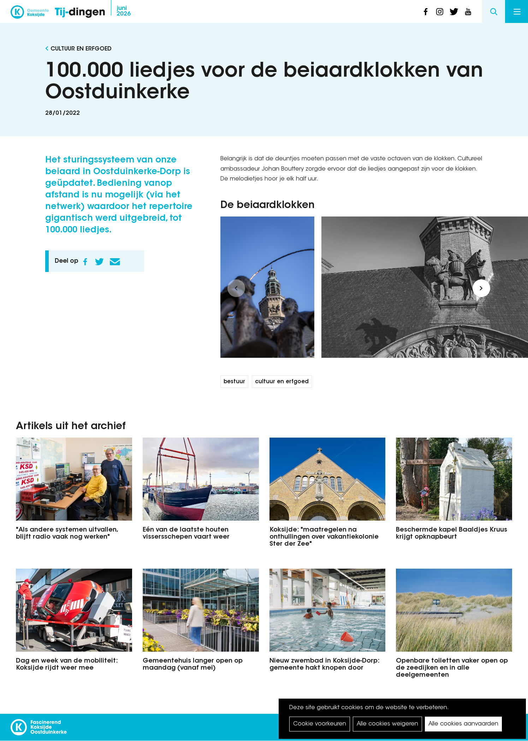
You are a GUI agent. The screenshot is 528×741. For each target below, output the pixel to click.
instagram (440, 11)
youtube (468, 11)
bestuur (234, 382)
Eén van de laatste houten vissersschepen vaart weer (186, 533)
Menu (517, 11)
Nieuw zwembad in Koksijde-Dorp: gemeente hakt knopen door (324, 664)
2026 (124, 11)
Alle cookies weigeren (387, 724)
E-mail (115, 262)
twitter (454, 11)
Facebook (85, 262)
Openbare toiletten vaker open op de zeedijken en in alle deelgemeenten (452, 668)
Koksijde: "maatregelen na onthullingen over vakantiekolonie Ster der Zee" (324, 537)
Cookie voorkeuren (319, 724)
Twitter (100, 262)
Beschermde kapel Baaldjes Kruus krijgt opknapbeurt (451, 533)
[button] (236, 288)
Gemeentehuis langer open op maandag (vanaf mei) (193, 664)
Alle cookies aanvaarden (463, 724)
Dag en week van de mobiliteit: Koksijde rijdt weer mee (67, 664)
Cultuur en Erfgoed (81, 49)
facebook (426, 11)
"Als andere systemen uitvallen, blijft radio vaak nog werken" (67, 533)
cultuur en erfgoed (282, 382)
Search (493, 11)
